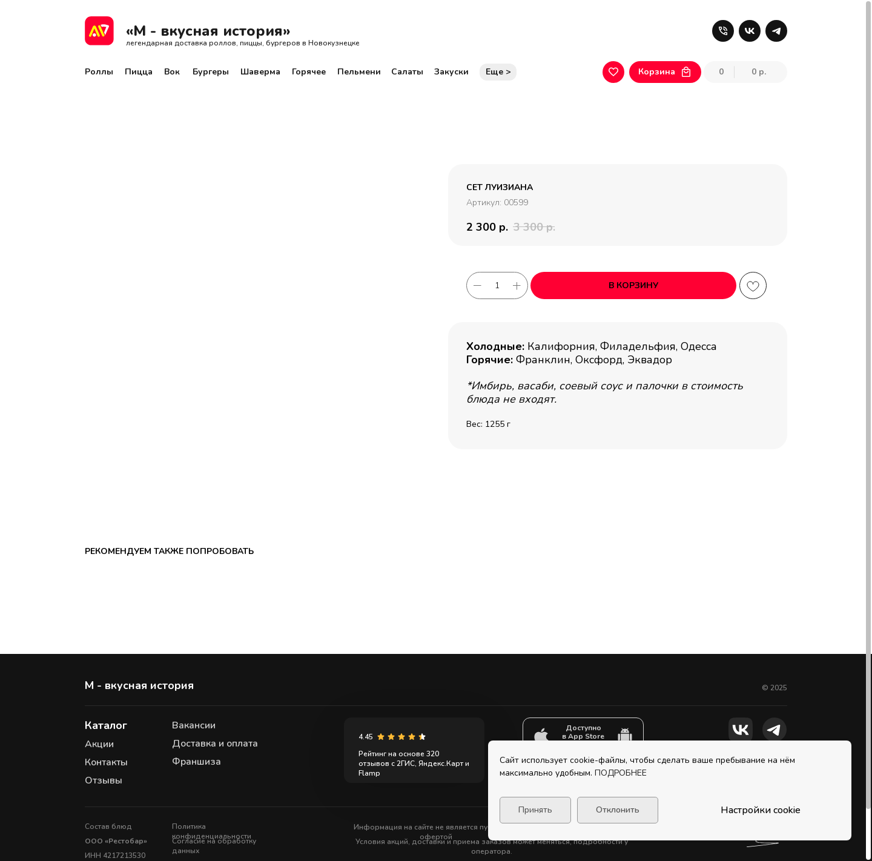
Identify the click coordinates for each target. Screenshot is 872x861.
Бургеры (211, 72)
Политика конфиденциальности (211, 777)
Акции (99, 690)
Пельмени (359, 72)
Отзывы (103, 726)
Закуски (451, 72)
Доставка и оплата (215, 689)
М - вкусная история (139, 631)
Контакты (106, 708)
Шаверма (260, 72)
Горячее (309, 72)
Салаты (407, 72)
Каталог (106, 671)
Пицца (139, 72)
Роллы (99, 72)
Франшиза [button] (196, 707)
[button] (723, 31)
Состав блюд (108, 772)
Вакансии (194, 671)
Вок (172, 72)
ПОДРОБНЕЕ (621, 773)
